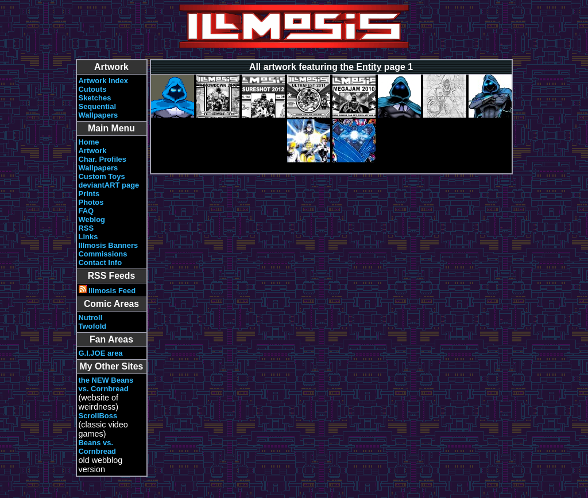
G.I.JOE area (101, 353)
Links (88, 236)
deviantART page (109, 185)
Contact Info (100, 262)
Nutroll (91, 317)
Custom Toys (102, 176)
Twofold (93, 326)
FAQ (86, 211)
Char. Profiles (103, 159)
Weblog (92, 219)
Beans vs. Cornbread (98, 447)
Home (89, 142)
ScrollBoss (98, 415)
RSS (86, 228)
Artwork (93, 150)
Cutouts (93, 89)
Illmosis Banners (108, 245)
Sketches (95, 98)
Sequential (98, 106)
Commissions (103, 254)
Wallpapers (98, 115)
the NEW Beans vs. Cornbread (106, 384)
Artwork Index (103, 80)
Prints (89, 193)
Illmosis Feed (107, 290)
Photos (91, 202)
